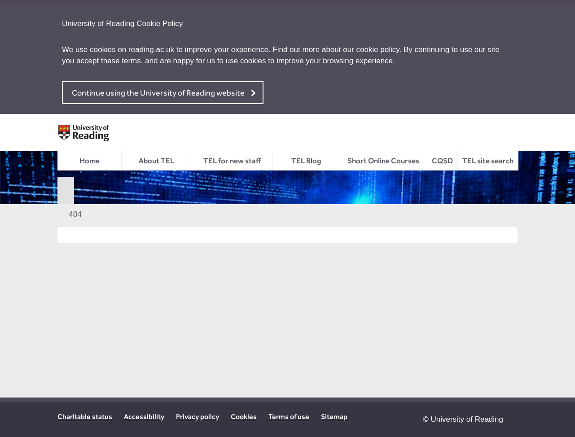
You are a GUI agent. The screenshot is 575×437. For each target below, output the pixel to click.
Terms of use (288, 416)
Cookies (244, 416)
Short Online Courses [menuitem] (383, 160)
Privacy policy (197, 416)
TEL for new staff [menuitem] (232, 160)
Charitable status (84, 416)
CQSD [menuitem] (442, 160)
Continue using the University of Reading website (158, 92)
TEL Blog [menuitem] (306, 160)
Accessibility (144, 416)
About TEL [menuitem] (156, 160)
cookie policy (377, 49)
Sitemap (334, 416)
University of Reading (466, 419)
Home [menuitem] (89, 160)
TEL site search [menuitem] (488, 160)
